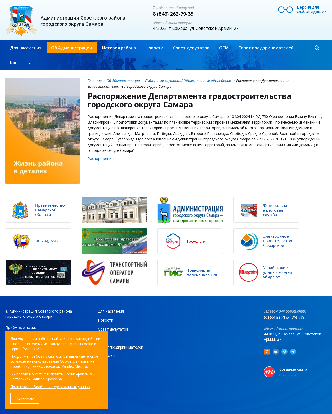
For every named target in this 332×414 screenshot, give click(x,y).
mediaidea (288, 374)
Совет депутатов (191, 48)
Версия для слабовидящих (311, 9)
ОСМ (224, 48)
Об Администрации (71, 48)
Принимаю (25, 398)
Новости (154, 48)
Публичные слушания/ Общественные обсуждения (188, 80)
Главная (95, 80)
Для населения (25, 48)
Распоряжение (100, 158)
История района (119, 48)
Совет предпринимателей (266, 48)
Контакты (20, 62)
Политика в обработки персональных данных (50, 386)
